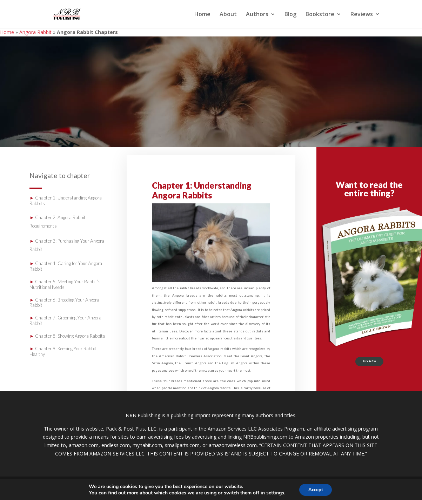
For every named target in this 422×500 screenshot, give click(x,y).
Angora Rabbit (35, 32)
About (228, 15)
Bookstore (320, 15)
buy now (369, 364)
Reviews (361, 15)
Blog (290, 15)
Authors (257, 15)
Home (202, 15)
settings (273, 492)
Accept (315, 489)
